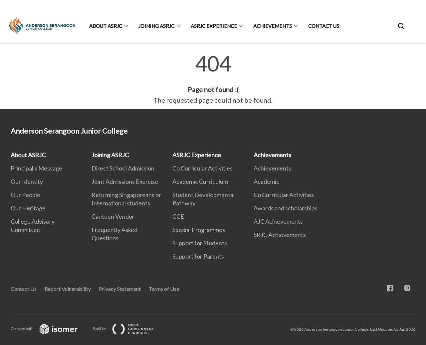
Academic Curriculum (200, 181)
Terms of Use (164, 289)
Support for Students (199, 243)
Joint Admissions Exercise (125, 181)
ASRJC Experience (214, 26)
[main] (213, 79)
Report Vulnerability (68, 289)
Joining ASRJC (156, 26)
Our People (25, 194)
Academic (266, 181)
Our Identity (27, 181)
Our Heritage (28, 208)
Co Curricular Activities (202, 168)
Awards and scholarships (286, 208)
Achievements (272, 26)
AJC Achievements (278, 221)
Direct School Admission (123, 168)
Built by (128, 328)
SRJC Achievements (280, 234)
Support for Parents (198, 256)
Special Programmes (198, 229)
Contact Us (323, 26)
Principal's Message (36, 168)
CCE (178, 216)
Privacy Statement (120, 289)
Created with (49, 328)
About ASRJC (105, 26)
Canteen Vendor (113, 216)
